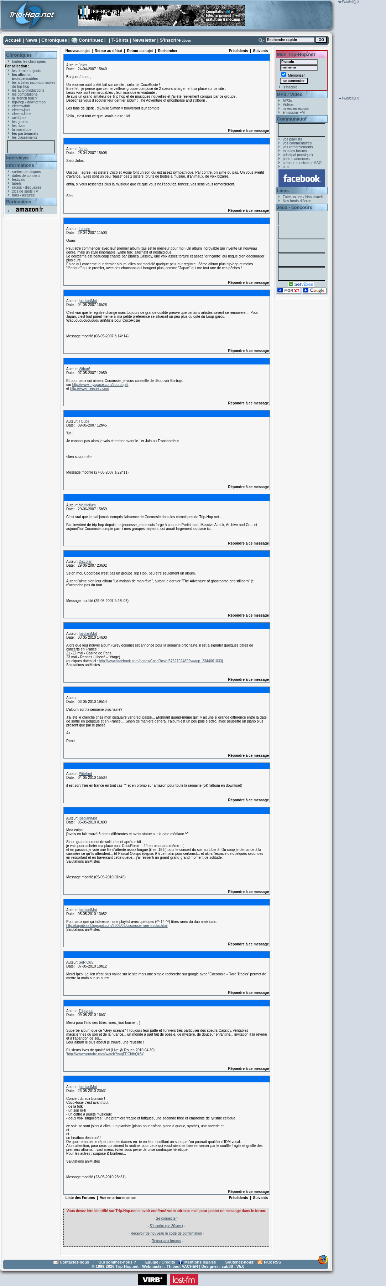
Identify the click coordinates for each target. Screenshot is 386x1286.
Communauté (291, 119)
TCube (84, 421)
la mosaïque (21, 130)
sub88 (227, 1266)
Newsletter (144, 40)
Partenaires (18, 201)
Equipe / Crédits (160, 1262)
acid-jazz (19, 118)
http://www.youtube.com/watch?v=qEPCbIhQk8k (105, 1054)
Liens (283, 190)
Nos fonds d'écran (297, 201)
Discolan (85, 561)
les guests (20, 122)
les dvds (18, 126)
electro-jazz (21, 110)
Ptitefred (85, 774)
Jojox (83, 65)
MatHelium (87, 505)
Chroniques (54, 40)
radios (17, 187)
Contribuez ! (92, 40)
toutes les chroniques (29, 61)
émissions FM (294, 112)
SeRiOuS (86, 962)
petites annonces (296, 159)
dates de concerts (26, 176)
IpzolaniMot (88, 301)
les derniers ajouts (26, 71)
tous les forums (295, 151)
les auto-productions (28, 90)
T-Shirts (120, 40)
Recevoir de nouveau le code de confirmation (166, 1233)
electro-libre (21, 114)
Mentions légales (200, 1262)
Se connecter (166, 1218)
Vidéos (288, 105)
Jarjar (83, 149)
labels (16, 183)
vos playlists (292, 139)
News (31, 40)
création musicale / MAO (302, 163)
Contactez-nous (74, 1262)
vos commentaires (297, 143)
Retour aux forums (166, 1241)
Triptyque (86, 1011)
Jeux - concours (294, 207)
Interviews (17, 157)
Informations (20, 165)
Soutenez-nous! (240, 1262)
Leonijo (84, 229)
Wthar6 (84, 369)
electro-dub (21, 106)
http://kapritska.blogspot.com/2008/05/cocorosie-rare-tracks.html (117, 926)
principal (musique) (298, 155)
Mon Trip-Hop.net (296, 54)
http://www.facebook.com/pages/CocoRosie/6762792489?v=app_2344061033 (160, 661)
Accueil (13, 40)
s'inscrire (290, 87)
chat (286, 167)
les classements (24, 137)
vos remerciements (298, 147)
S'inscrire (170, 40)
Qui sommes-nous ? (117, 1262)
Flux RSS (272, 1262)
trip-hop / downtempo (29, 102)
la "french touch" (25, 98)
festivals (18, 180)
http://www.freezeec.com (89, 389)
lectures (28, 195)
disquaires (33, 187)
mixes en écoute (296, 109)
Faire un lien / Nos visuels (303, 197)
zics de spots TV (25, 191)
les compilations (24, 94)
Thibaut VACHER (182, 1266)
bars (15, 195)
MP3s (287, 101)
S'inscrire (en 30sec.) (166, 1226)
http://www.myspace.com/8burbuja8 (100, 385)
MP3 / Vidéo (290, 94)
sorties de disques (26, 172)
